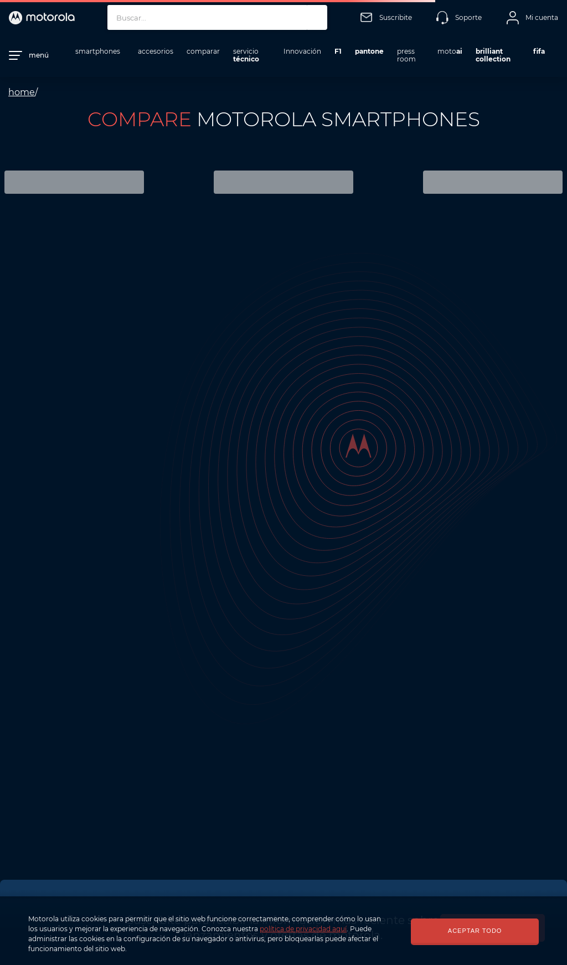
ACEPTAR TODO (475, 930)
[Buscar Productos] (316, 17)
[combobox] (217, 17)
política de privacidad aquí (303, 929)
